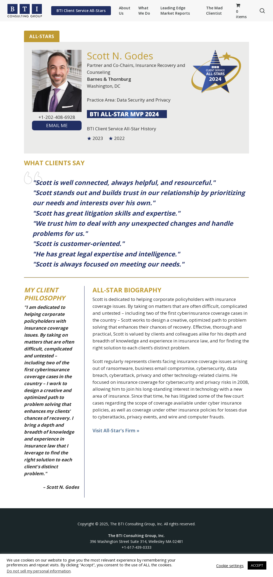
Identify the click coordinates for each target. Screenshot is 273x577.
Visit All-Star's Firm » (116, 430)
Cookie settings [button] (230, 565)
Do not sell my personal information (39, 571)
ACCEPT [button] (257, 565)
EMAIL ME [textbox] (57, 125)
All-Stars (41, 36)
